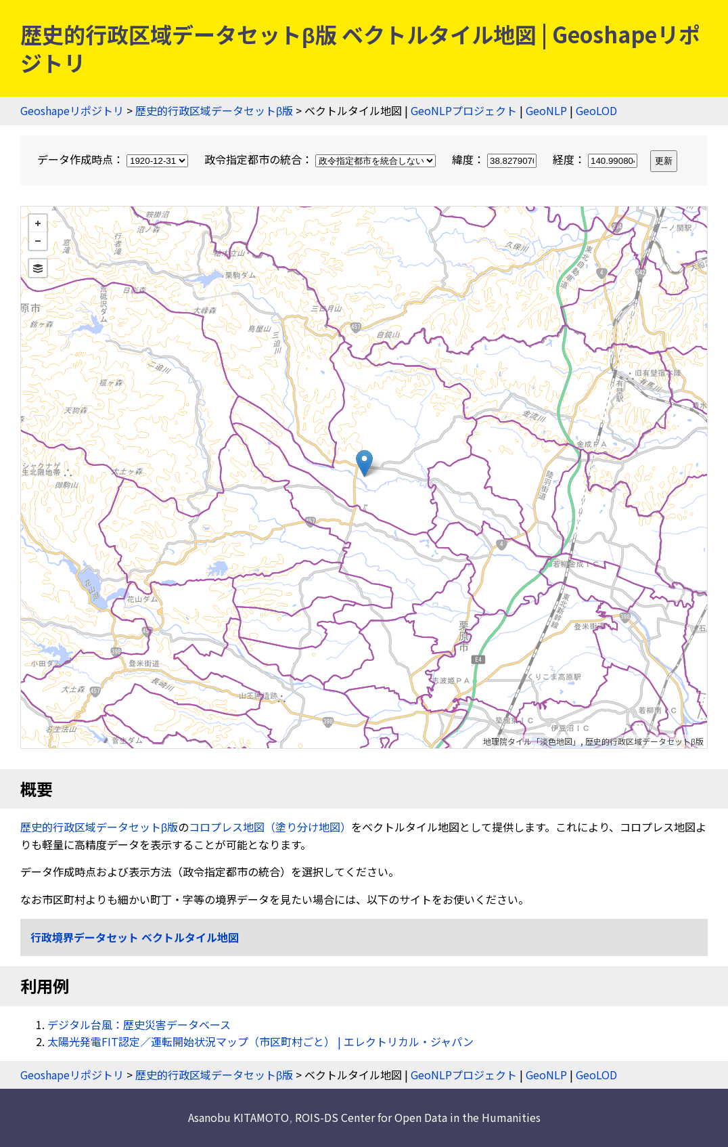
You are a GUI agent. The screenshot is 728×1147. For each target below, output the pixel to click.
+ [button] (38, 223)
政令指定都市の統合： (321, 159)
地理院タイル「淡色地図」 (532, 741)
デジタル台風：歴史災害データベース (139, 1024)
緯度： (495, 159)
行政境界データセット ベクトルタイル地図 (134, 937)
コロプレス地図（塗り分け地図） (270, 827)
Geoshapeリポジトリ (72, 110)
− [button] (38, 241)
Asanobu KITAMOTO (238, 1117)
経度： (596, 159)
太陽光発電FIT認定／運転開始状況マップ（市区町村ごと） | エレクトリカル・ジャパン (260, 1041)
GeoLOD (596, 110)
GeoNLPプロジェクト (464, 110)
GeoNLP (546, 110)
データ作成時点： (114, 159)
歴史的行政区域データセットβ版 (214, 110)
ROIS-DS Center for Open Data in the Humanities (418, 1117)
